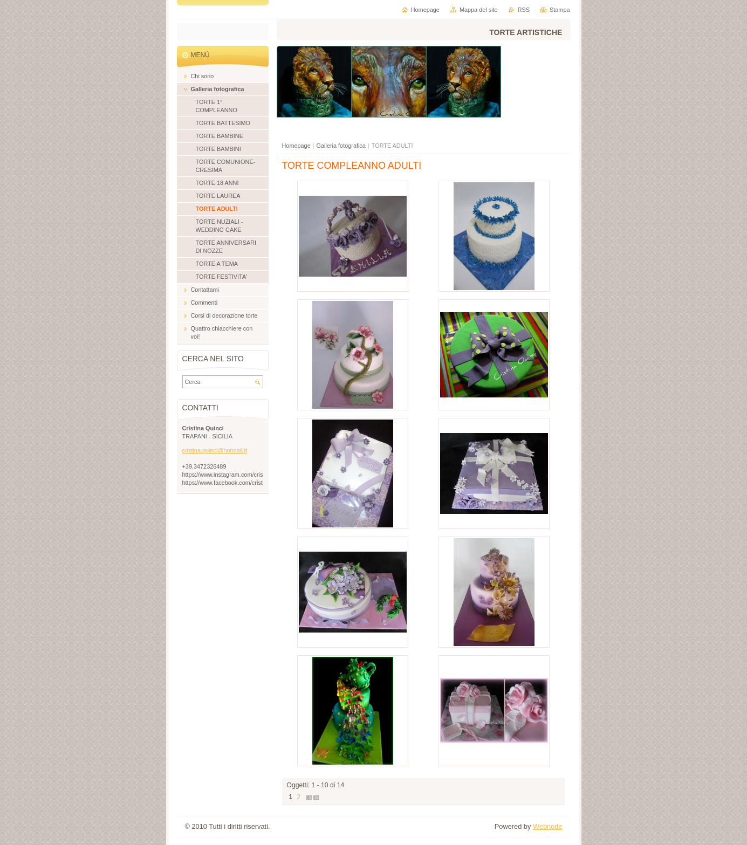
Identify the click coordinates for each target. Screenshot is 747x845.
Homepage (296, 145)
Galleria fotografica (341, 145)
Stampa (560, 9)
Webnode (548, 826)
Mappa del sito (479, 9)
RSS (524, 9)
